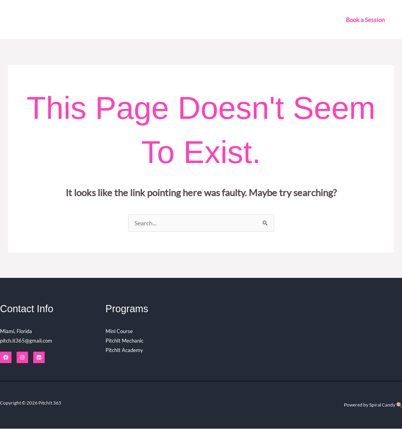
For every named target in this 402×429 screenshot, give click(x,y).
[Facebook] (5, 357)
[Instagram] (22, 357)
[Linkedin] (39, 357)
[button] (365, 19)
